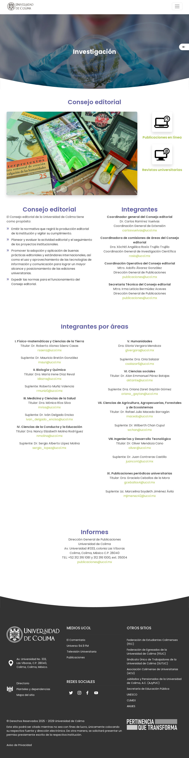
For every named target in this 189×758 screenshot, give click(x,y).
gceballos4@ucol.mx (139, 482)
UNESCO (132, 694)
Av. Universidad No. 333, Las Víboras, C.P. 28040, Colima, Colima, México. (32, 663)
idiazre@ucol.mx (49, 379)
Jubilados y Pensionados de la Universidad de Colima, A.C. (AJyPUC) (154, 681)
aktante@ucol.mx (140, 380)
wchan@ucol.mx (140, 430)
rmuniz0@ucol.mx (49, 391)
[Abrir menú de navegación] (177, 6)
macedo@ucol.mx (139, 416)
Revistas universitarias (162, 169)
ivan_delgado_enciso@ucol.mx (49, 419)
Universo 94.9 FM (78, 646)
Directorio (23, 683)
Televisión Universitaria (81, 651)
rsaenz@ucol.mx (49, 350)
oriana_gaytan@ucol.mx (139, 394)
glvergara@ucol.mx (139, 350)
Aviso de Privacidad (19, 745)
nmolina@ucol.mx (49, 436)
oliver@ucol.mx (140, 448)
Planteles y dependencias (33, 689)
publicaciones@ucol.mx (139, 277)
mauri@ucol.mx (49, 362)
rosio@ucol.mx (139, 256)
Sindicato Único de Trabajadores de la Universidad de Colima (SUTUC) (151, 661)
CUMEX (131, 700)
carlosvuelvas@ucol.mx (139, 230)
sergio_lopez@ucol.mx (49, 448)
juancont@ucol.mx (139, 461)
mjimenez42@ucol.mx (139, 496)
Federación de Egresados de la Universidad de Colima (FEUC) (147, 652)
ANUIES (131, 706)
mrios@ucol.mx (49, 407)
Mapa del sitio (26, 695)
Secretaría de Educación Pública (148, 689)
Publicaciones (76, 657)
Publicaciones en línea (162, 137)
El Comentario (76, 640)
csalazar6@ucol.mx (139, 364)
